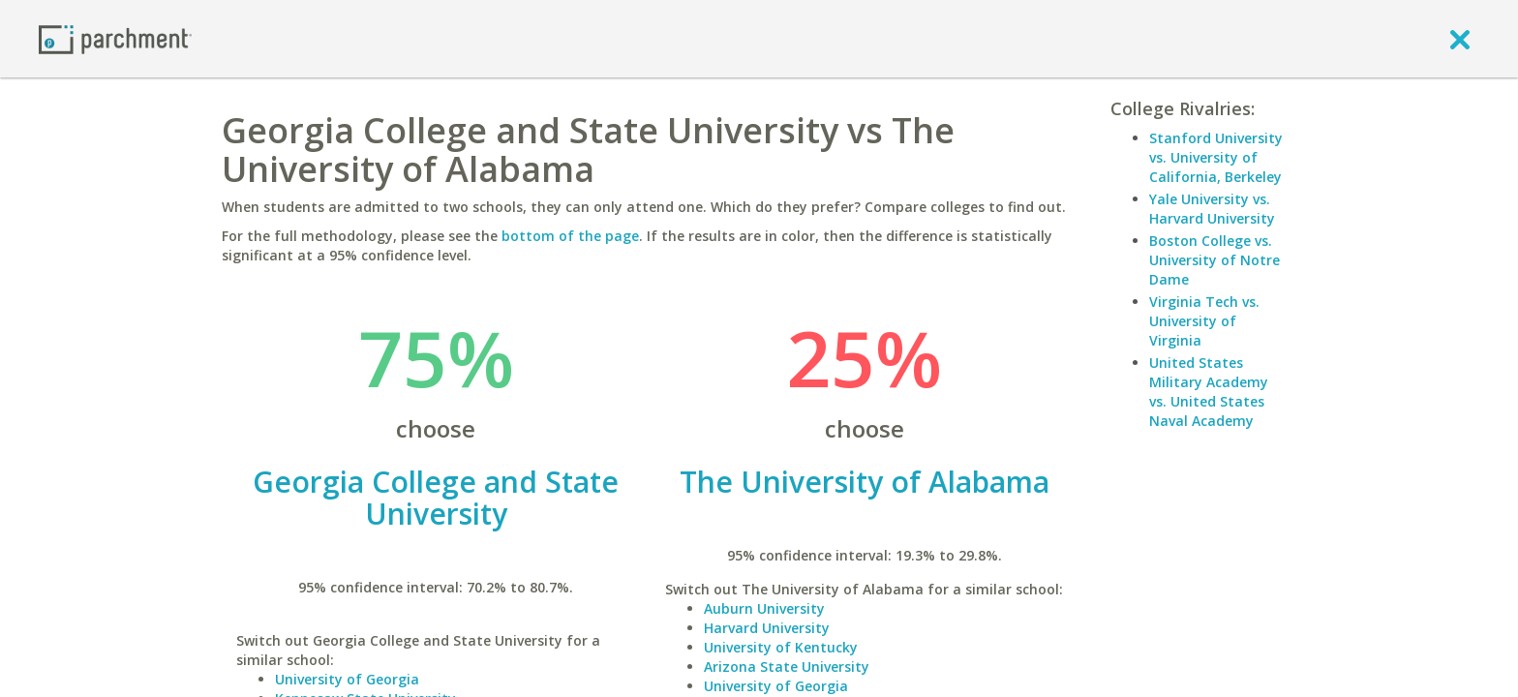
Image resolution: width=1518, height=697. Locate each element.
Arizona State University (786, 666)
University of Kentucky (781, 647)
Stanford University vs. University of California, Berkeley (1216, 157)
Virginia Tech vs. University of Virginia (1204, 320)
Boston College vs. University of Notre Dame (1214, 259)
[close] (1460, 38)
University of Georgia (347, 679)
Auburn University (764, 608)
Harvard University (767, 628)
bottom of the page (570, 236)
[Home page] (115, 38)
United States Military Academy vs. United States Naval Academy (1208, 391)
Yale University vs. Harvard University (1212, 208)
